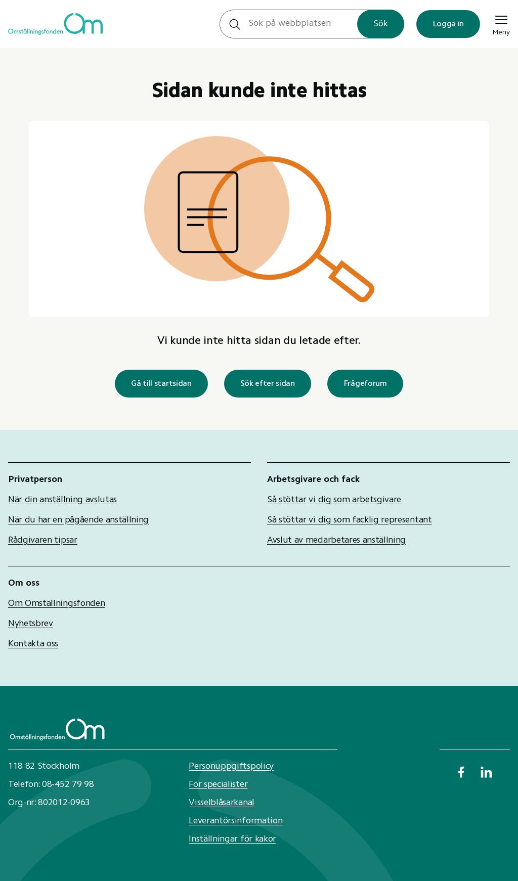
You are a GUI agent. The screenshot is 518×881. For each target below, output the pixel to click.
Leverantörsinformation (235, 821)
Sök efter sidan (267, 384)
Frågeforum (365, 384)
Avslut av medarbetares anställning (336, 540)
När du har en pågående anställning (78, 520)
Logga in (448, 24)
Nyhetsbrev (30, 624)
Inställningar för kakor (232, 839)
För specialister (218, 784)
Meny (501, 24)
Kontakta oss (33, 644)
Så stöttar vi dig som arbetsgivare (334, 500)
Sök (380, 24)
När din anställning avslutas (62, 500)
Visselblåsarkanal (221, 803)
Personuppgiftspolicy (231, 766)
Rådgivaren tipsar (42, 540)
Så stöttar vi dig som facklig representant (349, 520)
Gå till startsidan (161, 384)
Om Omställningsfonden (56, 603)
